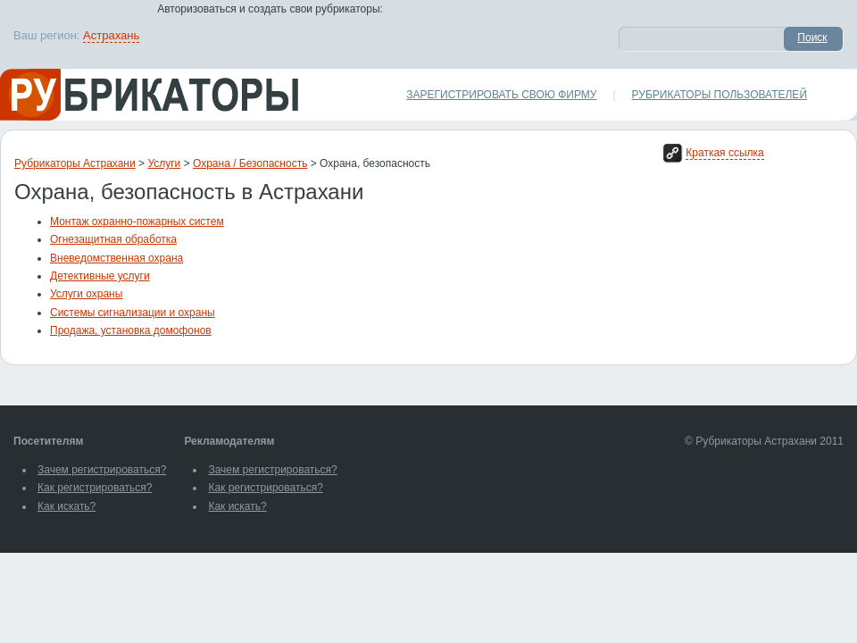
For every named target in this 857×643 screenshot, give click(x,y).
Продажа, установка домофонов (131, 330)
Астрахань (111, 35)
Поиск (812, 37)
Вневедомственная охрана (116, 258)
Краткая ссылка (724, 152)
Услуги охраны (86, 294)
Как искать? (66, 506)
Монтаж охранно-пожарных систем (137, 221)
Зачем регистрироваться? (101, 469)
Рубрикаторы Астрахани (75, 163)
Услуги (163, 163)
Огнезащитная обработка (113, 239)
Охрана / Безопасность (250, 163)
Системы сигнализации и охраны (132, 312)
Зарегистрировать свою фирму (501, 94)
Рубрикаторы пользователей (719, 94)
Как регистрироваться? (94, 487)
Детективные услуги (100, 276)
